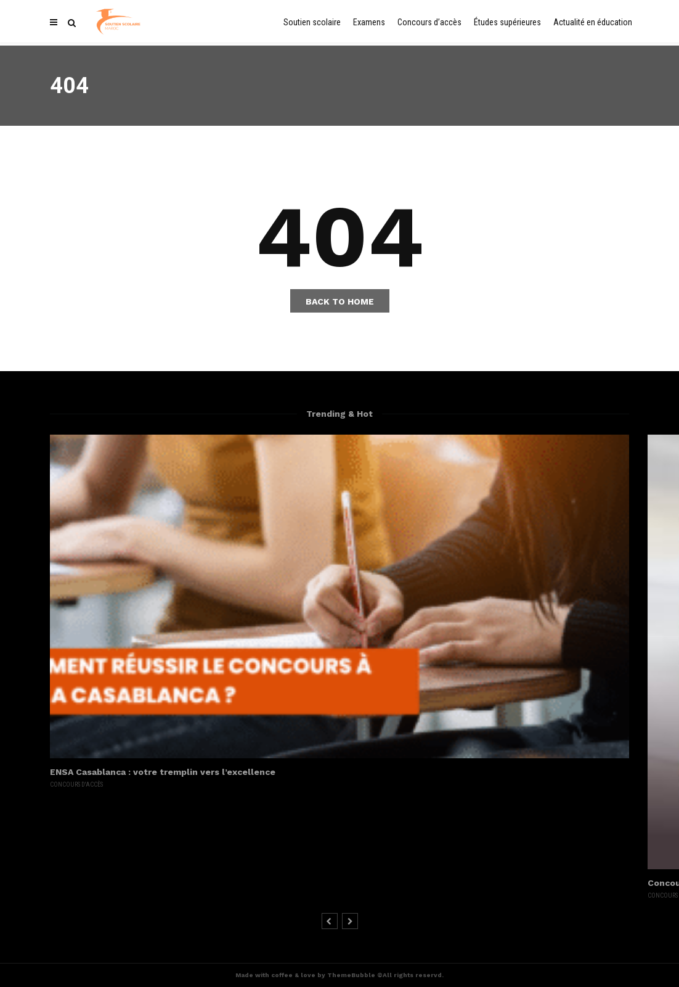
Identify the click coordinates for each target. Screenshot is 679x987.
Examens (369, 22)
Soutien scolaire (312, 22)
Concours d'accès (76, 784)
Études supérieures (507, 22)
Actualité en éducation (592, 22)
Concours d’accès (429, 22)
